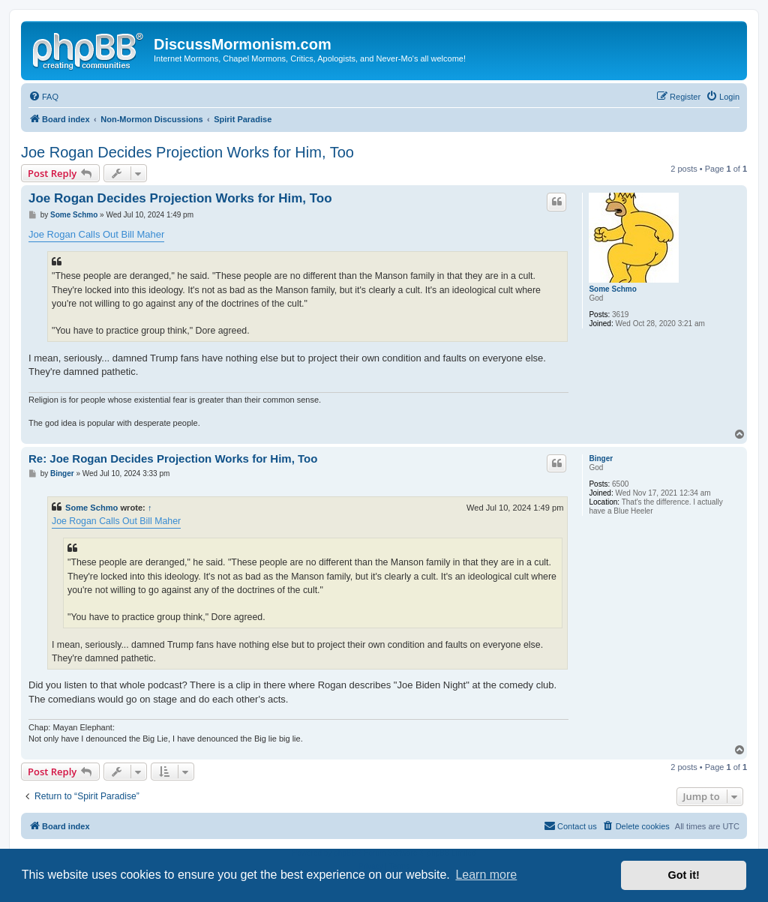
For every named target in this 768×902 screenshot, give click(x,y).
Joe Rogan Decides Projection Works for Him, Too (187, 152)
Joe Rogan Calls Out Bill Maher (96, 234)
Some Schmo (612, 289)
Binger (601, 458)
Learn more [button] (486, 874)
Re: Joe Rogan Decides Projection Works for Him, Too (172, 458)
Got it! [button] (684, 875)
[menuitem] (43, 97)
